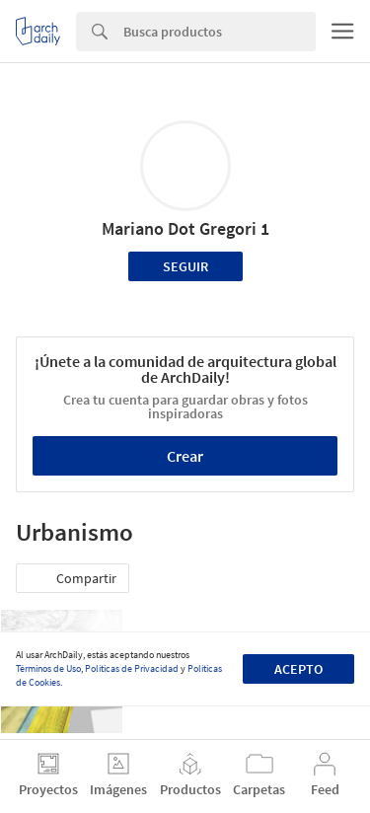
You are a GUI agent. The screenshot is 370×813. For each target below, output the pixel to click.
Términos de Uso (48, 668)
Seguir (185, 266)
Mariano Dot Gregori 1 (185, 228)
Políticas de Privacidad (132, 668)
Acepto (298, 669)
